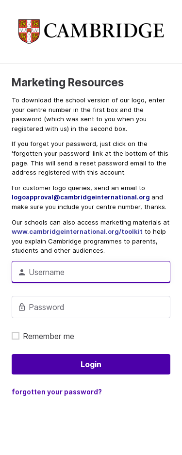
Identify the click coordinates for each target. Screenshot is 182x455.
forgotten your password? (57, 392)
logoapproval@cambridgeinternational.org (81, 197)
